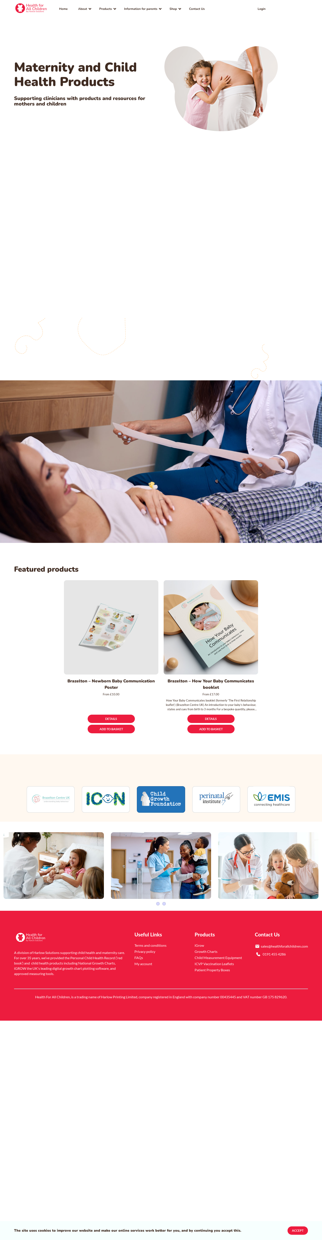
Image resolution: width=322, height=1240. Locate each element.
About (82, 9)
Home (63, 9)
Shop (173, 9)
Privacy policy (144, 950)
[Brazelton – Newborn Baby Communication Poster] (111, 627)
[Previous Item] (5, 865)
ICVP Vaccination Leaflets (214, 962)
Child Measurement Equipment (218, 956)
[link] (31, 9)
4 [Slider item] (164, 902)
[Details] (111, 719)
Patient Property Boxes (212, 968)
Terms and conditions (150, 944)
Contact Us (197, 9)
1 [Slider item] (158, 902)
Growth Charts (206, 950)
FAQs (138, 956)
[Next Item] (316, 865)
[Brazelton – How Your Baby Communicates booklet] (211, 627)
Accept (298, 1230)
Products (105, 9)
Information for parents (140, 9)
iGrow (199, 944)
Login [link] (262, 9)
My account (143, 962)
